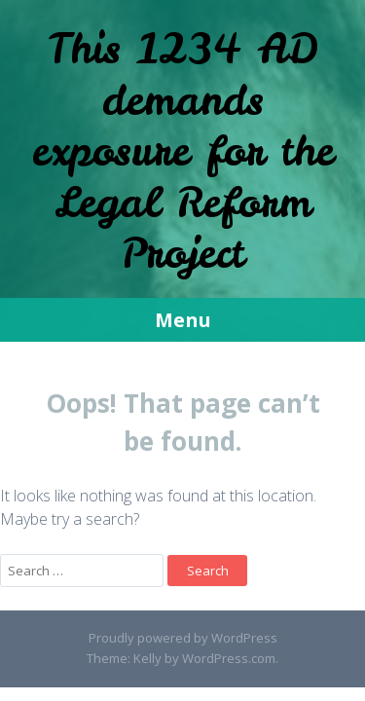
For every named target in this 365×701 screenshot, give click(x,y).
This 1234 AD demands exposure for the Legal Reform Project (183, 150)
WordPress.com (228, 658)
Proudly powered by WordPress (183, 637)
